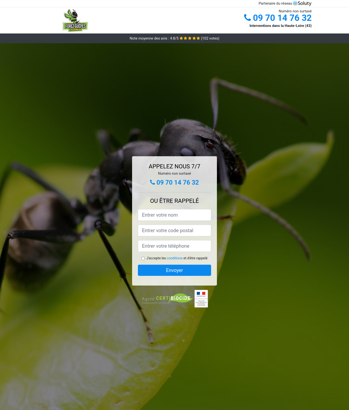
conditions (174, 258)
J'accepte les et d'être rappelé (176, 258)
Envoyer (174, 270)
